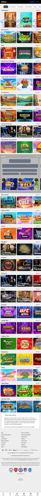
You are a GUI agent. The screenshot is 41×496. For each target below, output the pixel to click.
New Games (29, 6)
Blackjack (23, 444)
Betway (2, 436)
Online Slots (23, 442)
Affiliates (23, 438)
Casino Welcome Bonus (6, 434)
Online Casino (24, 440)
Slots (35, 6)
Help (2, 432)
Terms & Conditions (25, 432)
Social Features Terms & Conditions (17, 455)
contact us (30, 459)
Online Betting (24, 446)
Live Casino (12, 6)
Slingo (2, 446)
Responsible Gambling (25, 434)
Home (5, 6)
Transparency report (26, 455)
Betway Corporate (4, 440)
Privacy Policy (24, 436)
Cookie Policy (4, 438)
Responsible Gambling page (23, 459)
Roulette (3, 444)
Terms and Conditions (11, 452)
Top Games (20, 6)
